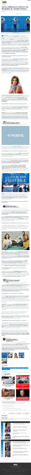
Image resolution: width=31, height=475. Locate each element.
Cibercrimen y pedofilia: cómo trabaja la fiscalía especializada (12, 408)
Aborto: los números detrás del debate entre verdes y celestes (18, 222)
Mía (16, 471)
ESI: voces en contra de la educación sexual (15, 293)
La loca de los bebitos (16, 48)
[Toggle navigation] (1, 2)
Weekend (23, 469)
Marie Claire (11, 469)
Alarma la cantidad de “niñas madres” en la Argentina (17, 320)
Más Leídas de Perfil (5, 440)
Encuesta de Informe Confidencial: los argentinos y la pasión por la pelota (14, 403)
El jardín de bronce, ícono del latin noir (8, 405)
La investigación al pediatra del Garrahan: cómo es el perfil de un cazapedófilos (14, 410)
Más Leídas (3, 422)
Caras (8, 469)
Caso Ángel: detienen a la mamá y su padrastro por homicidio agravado (13, 123)
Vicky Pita (8, 369)
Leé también (8, 121)
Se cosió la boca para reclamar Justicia (8, 406)
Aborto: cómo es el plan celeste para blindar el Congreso (17, 150)
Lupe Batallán (4, 369)
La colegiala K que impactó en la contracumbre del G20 (17, 103)
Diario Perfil (4, 469)
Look (12, 471)
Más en (6, 374)
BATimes (23, 471)
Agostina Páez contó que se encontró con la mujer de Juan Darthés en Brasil (12, 340)
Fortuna (16, 469)
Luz (14, 471)
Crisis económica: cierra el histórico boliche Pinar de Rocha (12, 206)
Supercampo (8, 471)
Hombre (19, 469)
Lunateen (19, 471)
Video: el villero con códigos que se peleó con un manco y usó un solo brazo (13, 281)
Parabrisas (27, 469)
